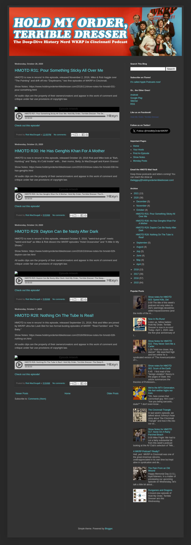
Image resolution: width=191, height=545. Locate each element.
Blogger (108, 528)
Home (68, 393)
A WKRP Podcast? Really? (146, 451)
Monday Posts (140, 161)
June (139, 255)
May (138, 260)
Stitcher (134, 101)
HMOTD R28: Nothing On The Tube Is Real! (54, 315)
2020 (136, 197)
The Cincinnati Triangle (159, 410)
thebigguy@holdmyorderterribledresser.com (151, 180)
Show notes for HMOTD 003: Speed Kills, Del (160, 298)
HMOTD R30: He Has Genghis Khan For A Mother (60, 151)
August (140, 247)
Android (134, 95)
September (142, 242)
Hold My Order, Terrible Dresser (144, 117)
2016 (136, 278)
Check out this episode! (27, 125)
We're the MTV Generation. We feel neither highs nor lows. (161, 390)
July (138, 251)
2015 (136, 282)
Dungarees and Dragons (160, 490)
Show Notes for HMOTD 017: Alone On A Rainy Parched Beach (160, 432)
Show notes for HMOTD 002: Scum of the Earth (160, 367)
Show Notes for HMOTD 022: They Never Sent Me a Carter (161, 344)
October (140, 210)
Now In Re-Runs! (156, 319)
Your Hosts (138, 149)
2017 (136, 274)
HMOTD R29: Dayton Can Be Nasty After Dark (56, 231)
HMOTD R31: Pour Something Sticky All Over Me (59, 70)
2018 (136, 269)
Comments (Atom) (37, 399)
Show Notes (139, 157)
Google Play (136, 98)
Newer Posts (22, 393)
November (141, 205)
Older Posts (112, 393)
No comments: (60, 134)
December (141, 201)
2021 (136, 193)
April (138, 264)
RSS (132, 104)
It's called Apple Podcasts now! (145, 82)
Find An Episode (141, 153)
